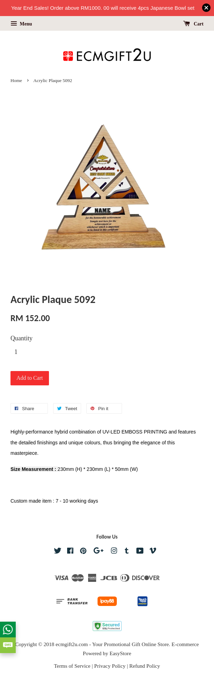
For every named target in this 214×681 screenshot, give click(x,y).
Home (16, 80)
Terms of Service (72, 666)
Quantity (21, 338)
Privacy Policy (110, 666)
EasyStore (120, 653)
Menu (21, 24)
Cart (193, 24)
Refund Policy (144, 666)
